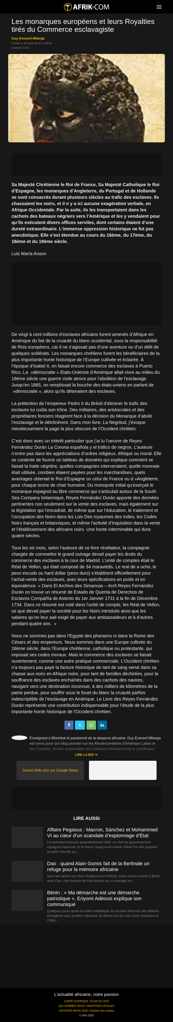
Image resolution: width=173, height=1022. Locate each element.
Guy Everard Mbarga (28, 38)
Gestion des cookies (102, 1010)
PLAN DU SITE (100, 1001)
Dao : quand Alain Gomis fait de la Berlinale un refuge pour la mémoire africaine (98, 866)
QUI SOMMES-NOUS (72, 1006)
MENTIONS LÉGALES (100, 1006)
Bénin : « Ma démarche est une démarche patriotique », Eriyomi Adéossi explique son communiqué (94, 898)
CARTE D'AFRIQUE (76, 1001)
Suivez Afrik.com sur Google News (50, 770)
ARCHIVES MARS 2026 (73, 1010)
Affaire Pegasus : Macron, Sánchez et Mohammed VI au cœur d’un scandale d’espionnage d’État (102, 832)
